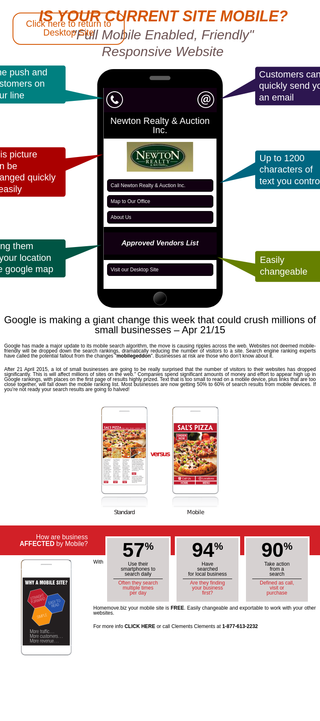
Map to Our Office (130, 201)
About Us (121, 217)
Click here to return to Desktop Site (68, 28)
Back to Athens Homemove (30, 291)
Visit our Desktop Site (135, 270)
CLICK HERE (140, 626)
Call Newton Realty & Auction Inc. (148, 185)
